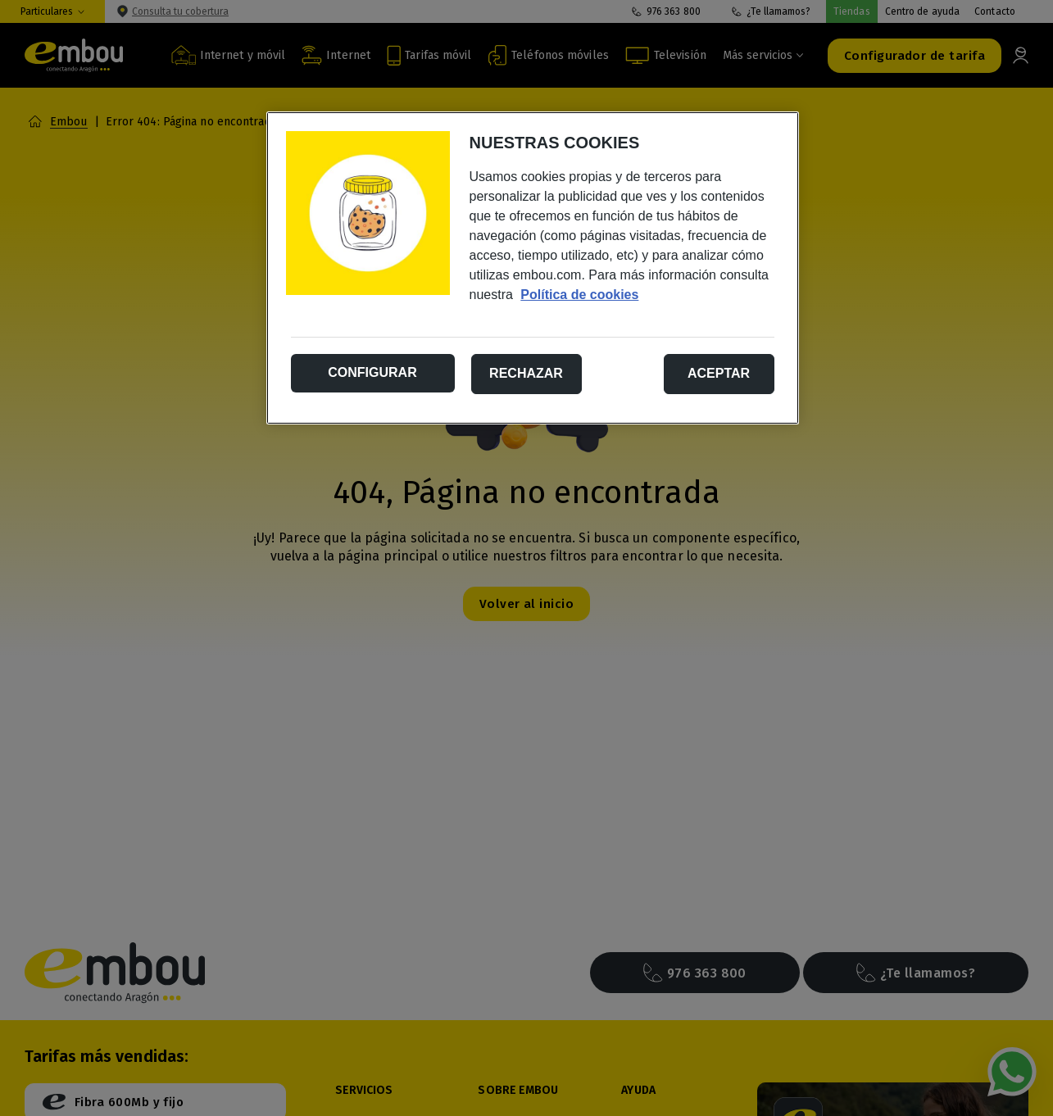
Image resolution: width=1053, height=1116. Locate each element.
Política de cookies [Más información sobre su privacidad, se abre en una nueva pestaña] (579, 295)
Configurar (372, 372)
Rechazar (526, 373)
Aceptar (719, 373)
